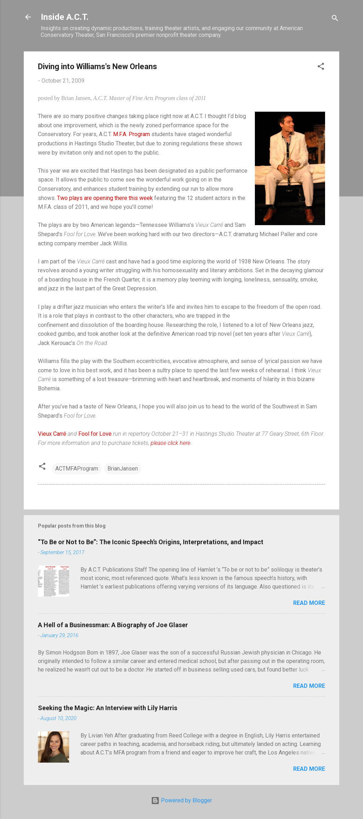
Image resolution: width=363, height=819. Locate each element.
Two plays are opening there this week (105, 198)
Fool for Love (95, 433)
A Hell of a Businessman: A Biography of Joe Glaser (113, 625)
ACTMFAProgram (76, 468)
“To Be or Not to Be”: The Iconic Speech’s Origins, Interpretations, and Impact (150, 542)
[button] (321, 67)
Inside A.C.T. (65, 17)
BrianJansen (122, 468)
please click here (170, 443)
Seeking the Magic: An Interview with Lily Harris (107, 708)
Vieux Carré (52, 433)
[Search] (335, 19)
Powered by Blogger (181, 800)
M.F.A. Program (131, 134)
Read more (309, 603)
